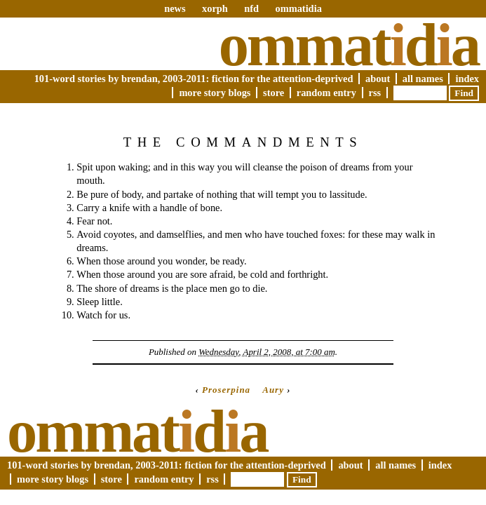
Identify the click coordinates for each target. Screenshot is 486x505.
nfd (251, 8)
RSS (375, 92)
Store (273, 92)
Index (467, 78)
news (174, 8)
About (377, 78)
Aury (273, 389)
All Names (423, 78)
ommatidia (298, 8)
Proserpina (226, 389)
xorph (215, 8)
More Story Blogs (214, 92)
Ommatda (349, 45)
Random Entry (326, 92)
